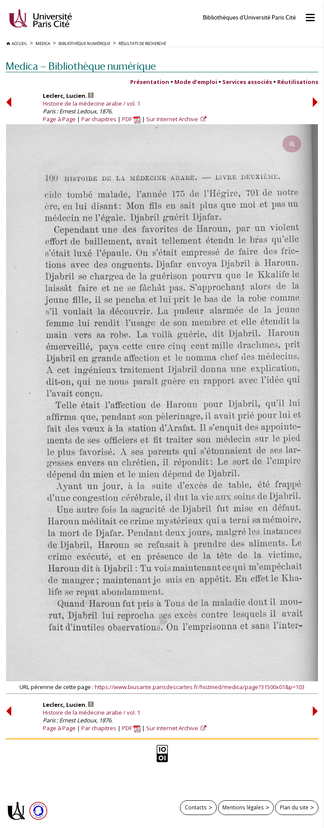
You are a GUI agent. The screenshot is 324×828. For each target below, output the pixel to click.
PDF (131, 119)
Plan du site (294, 807)
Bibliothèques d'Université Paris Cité (249, 17)
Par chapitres (98, 119)
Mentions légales (243, 807)
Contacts (196, 807)
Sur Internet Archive (172, 119)
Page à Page (59, 119)
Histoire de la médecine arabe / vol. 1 (91, 103)
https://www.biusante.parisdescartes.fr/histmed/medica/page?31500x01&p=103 (200, 687)
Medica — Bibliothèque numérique (81, 66)
